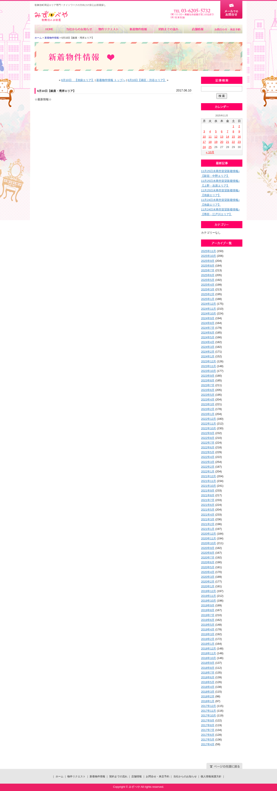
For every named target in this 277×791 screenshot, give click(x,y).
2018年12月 (208, 648)
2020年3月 (207, 576)
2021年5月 (207, 509)
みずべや (51, 16)
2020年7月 (207, 557)
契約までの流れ (168, 29)
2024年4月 (207, 342)
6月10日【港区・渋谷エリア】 (146, 80)
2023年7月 (207, 385)
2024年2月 (207, 351)
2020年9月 (207, 548)
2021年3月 (207, 519)
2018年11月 (208, 653)
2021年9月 (207, 490)
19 (215, 141)
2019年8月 (207, 610)
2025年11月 (208, 251)
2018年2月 (207, 696)
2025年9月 (207, 260)
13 (221, 136)
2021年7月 (207, 500)
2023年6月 (207, 390)
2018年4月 (207, 686)
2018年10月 (208, 658)
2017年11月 (208, 710)
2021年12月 (208, 476)
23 (239, 141)
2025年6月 (207, 275)
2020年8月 (207, 552)
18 (209, 141)
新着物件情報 (138, 29)
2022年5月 (207, 452)
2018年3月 (207, 691)
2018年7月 (207, 672)
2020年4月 (207, 572)
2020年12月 (208, 533)
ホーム (49, 29)
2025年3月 (207, 289)
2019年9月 (207, 605)
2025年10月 (208, 255)
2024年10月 (208, 313)
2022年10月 (208, 428)
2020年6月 (207, 562)
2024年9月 (207, 318)
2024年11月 (208, 308)
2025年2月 (207, 294)
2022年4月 (207, 457)
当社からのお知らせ (79, 29)
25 (209, 147)
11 (209, 136)
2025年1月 (207, 299)
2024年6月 (207, 332)
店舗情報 (198, 29)
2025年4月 (207, 284)
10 (204, 136)
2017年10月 (208, 715)
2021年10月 (208, 485)
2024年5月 (207, 337)
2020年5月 (207, 567)
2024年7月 (207, 327)
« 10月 (210, 152)
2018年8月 (207, 667)
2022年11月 (208, 423)
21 (227, 141)
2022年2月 (207, 466)
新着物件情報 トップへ (110, 80)
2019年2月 (207, 639)
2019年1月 (207, 643)
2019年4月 (207, 629)
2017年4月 (207, 744)
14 (227, 136)
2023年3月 (207, 404)
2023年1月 (207, 414)
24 (204, 147)
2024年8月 (207, 323)
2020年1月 (207, 586)
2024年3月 (207, 346)
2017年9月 (207, 720)
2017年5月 (207, 739)
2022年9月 (207, 433)
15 (233, 136)
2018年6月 (207, 677)
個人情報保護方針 (211, 776)
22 (233, 141)
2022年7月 (207, 442)
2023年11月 (208, 366)
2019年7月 (207, 615)
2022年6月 (207, 447)
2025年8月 (207, 265)
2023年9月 (207, 375)
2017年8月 (207, 725)
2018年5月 (207, 682)
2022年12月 (208, 418)
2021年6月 (207, 504)
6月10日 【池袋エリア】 (77, 80)
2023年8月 (207, 380)
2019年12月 (208, 591)
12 (215, 136)
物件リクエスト (109, 29)
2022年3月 (207, 462)
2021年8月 (207, 495)
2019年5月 (207, 624)
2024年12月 (208, 303)
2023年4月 (207, 399)
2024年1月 (207, 356)
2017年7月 (207, 730)
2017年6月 (207, 734)
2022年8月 (207, 437)
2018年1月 (207, 701)
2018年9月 (207, 662)
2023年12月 (208, 361)
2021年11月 (208, 481)
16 (239, 136)
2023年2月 (207, 409)
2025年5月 (207, 280)
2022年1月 (207, 471)
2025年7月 (207, 270)
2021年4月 (207, 514)
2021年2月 (207, 524)
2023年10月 (208, 371)
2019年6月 (207, 620)
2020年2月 (207, 581)
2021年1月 (207, 529)
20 (221, 141)
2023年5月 (207, 394)
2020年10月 (208, 543)
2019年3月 (207, 634)
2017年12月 (208, 706)
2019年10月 (208, 600)
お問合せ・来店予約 (227, 29)
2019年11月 (208, 595)
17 (204, 141)
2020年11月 (208, 538)
